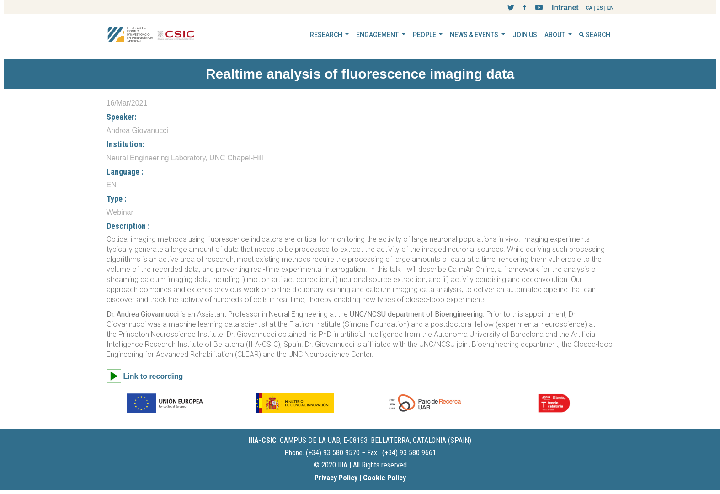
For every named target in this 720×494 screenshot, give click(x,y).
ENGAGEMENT (378, 34)
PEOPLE (425, 34)
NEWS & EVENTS (475, 34)
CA (589, 8)
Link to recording (153, 376)
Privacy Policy (336, 477)
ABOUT (555, 34)
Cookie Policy (384, 477)
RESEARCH (327, 34)
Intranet (565, 7)
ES (600, 8)
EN (610, 8)
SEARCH (594, 34)
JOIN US (524, 34)
